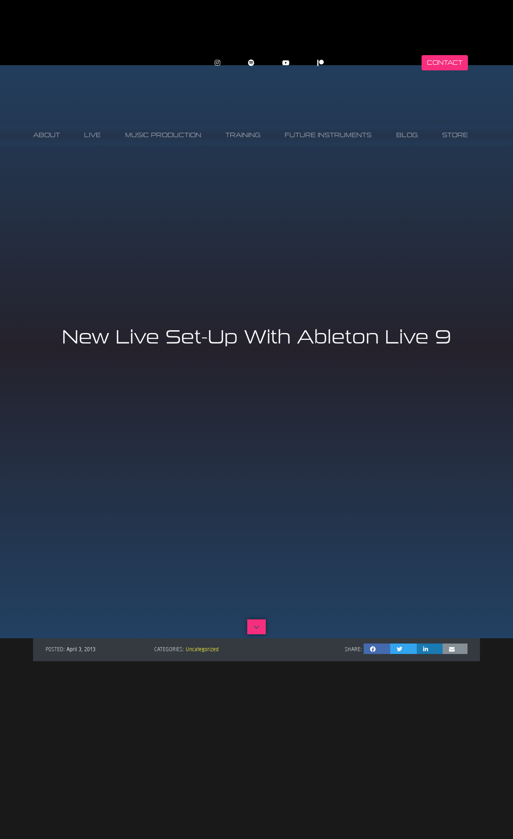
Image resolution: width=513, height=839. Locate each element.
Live (92, 135)
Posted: (55, 649)
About (46, 135)
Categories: (169, 649)
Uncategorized (202, 648)
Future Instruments (328, 135)
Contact (445, 62)
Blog (407, 135)
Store (455, 135)
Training (243, 135)
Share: (353, 649)
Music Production (163, 135)
